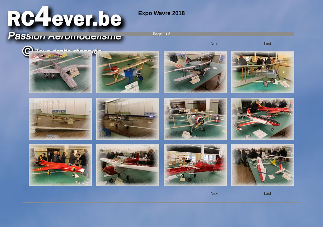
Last (267, 44)
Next (215, 44)
